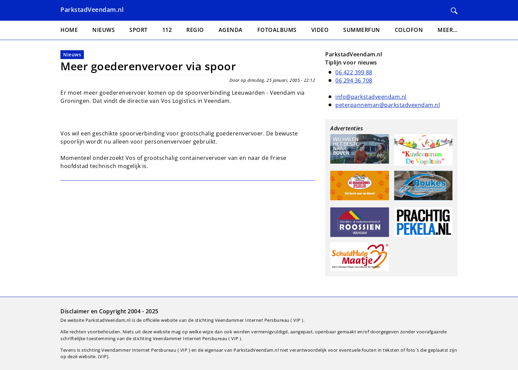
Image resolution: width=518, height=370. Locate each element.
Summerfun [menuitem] (361, 30)
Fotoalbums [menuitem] (277, 30)
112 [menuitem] (167, 30)
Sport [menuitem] (138, 30)
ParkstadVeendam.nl (92, 9)
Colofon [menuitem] (409, 30)
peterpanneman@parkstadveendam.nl (387, 105)
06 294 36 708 (353, 80)
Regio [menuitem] (195, 30)
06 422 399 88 (353, 72)
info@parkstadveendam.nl (371, 96)
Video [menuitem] (320, 30)
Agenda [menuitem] (231, 30)
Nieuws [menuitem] (103, 30)
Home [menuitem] (69, 30)
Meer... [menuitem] (448, 30)
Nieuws (72, 54)
